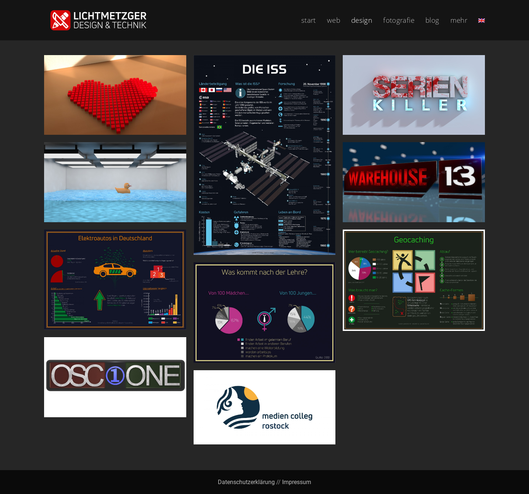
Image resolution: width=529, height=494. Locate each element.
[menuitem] (481, 20)
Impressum (296, 482)
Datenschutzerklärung (246, 482)
